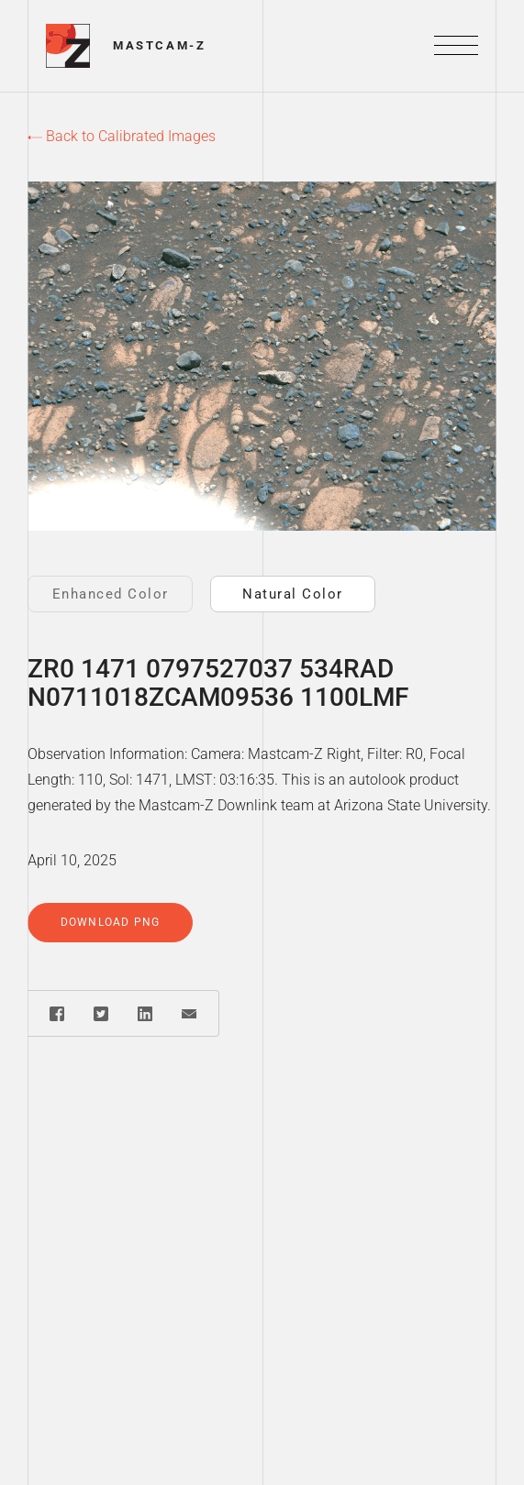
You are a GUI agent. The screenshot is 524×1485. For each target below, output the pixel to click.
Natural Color (292, 594)
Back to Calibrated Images (122, 136)
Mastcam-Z (159, 45)
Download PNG (110, 922)
